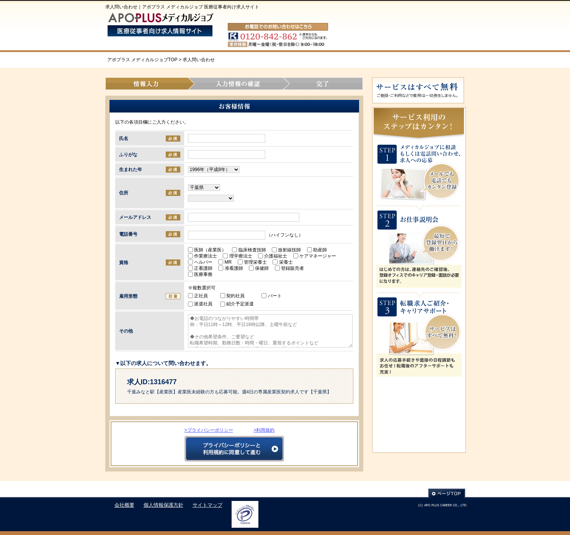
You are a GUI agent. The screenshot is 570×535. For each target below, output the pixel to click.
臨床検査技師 (251, 250)
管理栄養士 (254, 262)
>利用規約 (263, 430)
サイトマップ (207, 505)
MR (227, 262)
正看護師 (202, 268)
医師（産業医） (209, 250)
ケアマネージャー (317, 256)
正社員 (198, 295)
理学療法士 (239, 256)
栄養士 (285, 262)
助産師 (319, 250)
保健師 (261, 268)
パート (271, 295)
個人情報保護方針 (163, 505)
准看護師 (232, 268)
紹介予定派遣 (237, 304)
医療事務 (202, 274)
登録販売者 (292, 268)
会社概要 (124, 505)
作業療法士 (205, 256)
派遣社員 (200, 304)
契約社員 (232, 295)
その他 (126, 331)
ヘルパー (202, 262)
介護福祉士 (275, 256)
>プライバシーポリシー (209, 430)
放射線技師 (288, 250)
